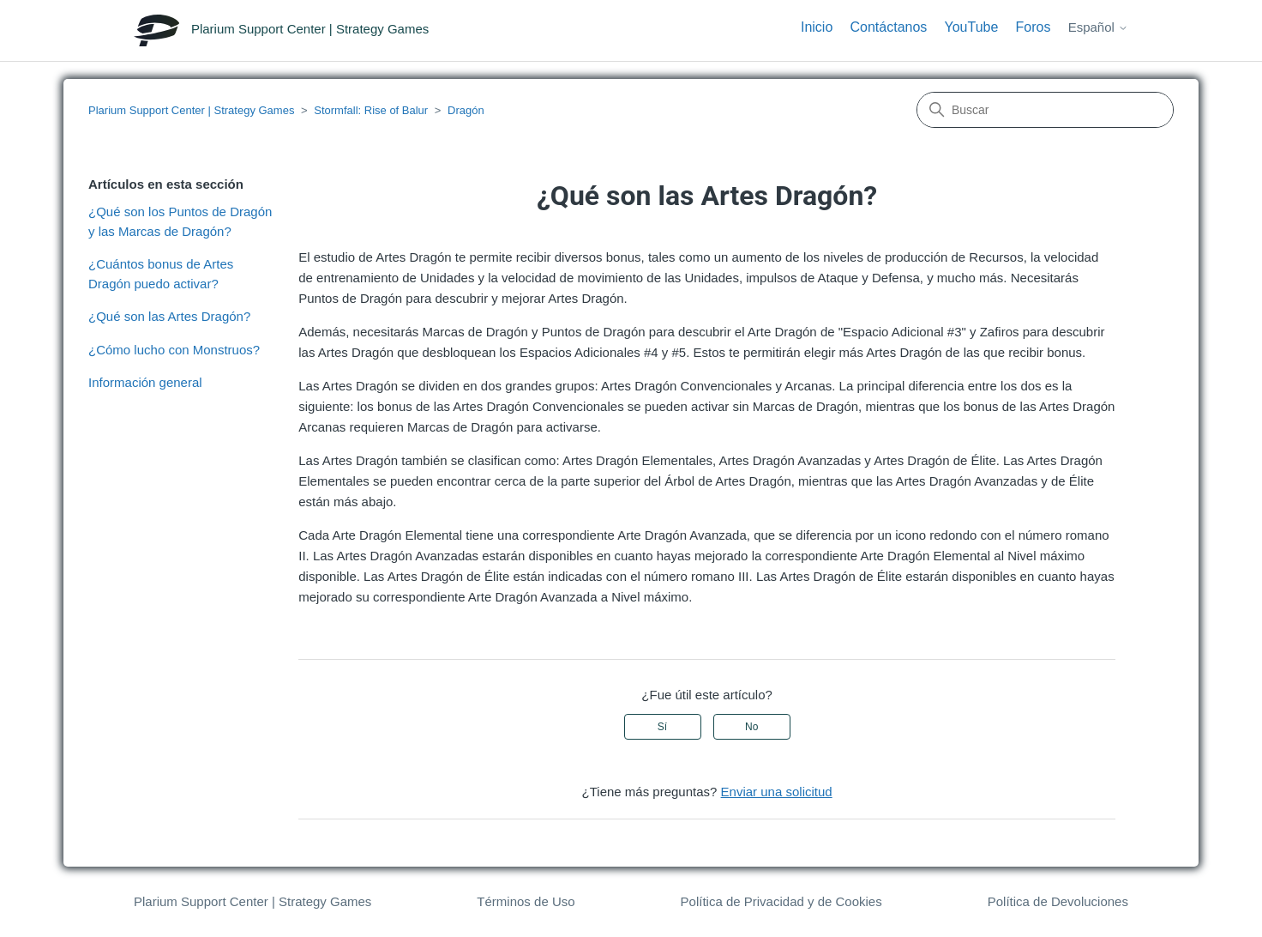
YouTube (972, 27)
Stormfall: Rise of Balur (371, 110)
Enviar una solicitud (776, 791)
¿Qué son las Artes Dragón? (169, 316)
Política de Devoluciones (1058, 901)
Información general (145, 382)
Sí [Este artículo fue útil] (662, 727)
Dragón (466, 110)
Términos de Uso (525, 901)
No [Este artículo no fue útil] (751, 727)
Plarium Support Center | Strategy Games (191, 110)
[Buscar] (1045, 110)
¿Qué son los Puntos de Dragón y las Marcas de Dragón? (180, 221)
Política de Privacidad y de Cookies (781, 901)
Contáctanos (888, 27)
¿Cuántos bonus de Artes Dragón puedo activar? (160, 274)
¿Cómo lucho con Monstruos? (174, 349)
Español (1098, 27)
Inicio (816, 27)
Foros (1033, 27)
